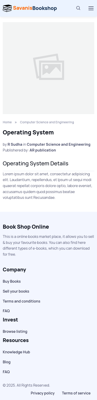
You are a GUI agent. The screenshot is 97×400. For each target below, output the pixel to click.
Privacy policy (43, 393)
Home (7, 122)
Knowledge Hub (16, 352)
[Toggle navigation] (90, 8)
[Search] (78, 8)
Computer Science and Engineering (47, 122)
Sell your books (16, 291)
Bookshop (30, 8)
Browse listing (15, 331)
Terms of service (76, 393)
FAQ (6, 310)
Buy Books (12, 281)
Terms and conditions (21, 301)
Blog (7, 361)
